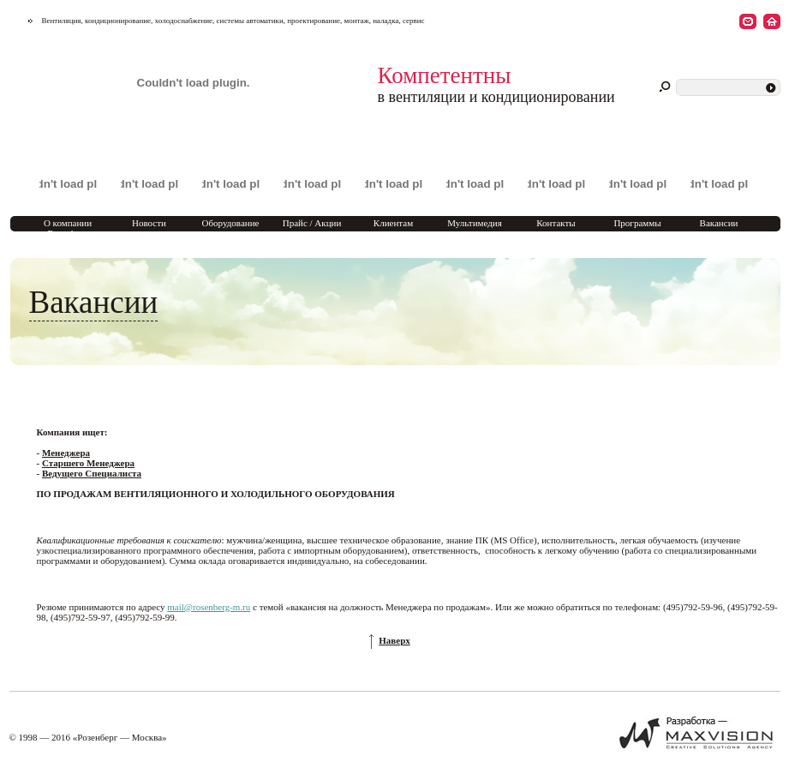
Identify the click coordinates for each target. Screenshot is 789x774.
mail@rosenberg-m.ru (208, 607)
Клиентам (393, 223)
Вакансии (719, 223)
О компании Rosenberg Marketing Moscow (68, 233)
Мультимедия (474, 223)
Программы (636, 223)
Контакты (555, 223)
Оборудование (231, 223)
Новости (149, 223)
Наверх (394, 640)
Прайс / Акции (312, 223)
